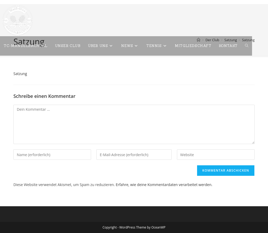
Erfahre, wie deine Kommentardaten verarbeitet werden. (164, 184)
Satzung (20, 73)
